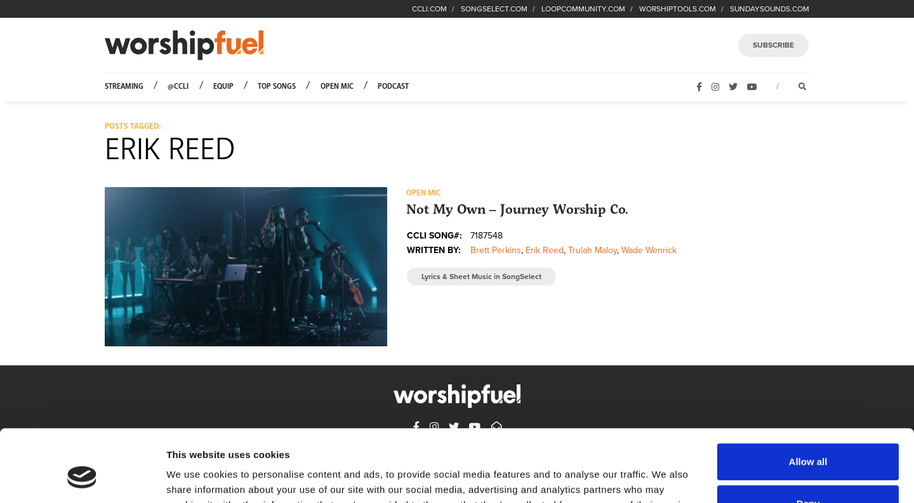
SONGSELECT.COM (494, 8)
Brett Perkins (495, 250)
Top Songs (277, 86)
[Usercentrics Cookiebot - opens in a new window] (82, 478)
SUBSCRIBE (773, 45)
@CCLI (178, 86)
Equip (223, 86)
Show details (195, 478)
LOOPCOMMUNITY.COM (583, 8)
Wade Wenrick (649, 250)
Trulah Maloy (592, 250)
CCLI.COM (429, 8)
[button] (246, 266)
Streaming (124, 86)
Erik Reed (545, 250)
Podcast (393, 86)
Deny (808, 441)
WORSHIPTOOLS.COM (677, 8)
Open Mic (337, 86)
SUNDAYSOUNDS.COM (769, 8)
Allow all (808, 400)
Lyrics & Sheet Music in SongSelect (481, 276)
